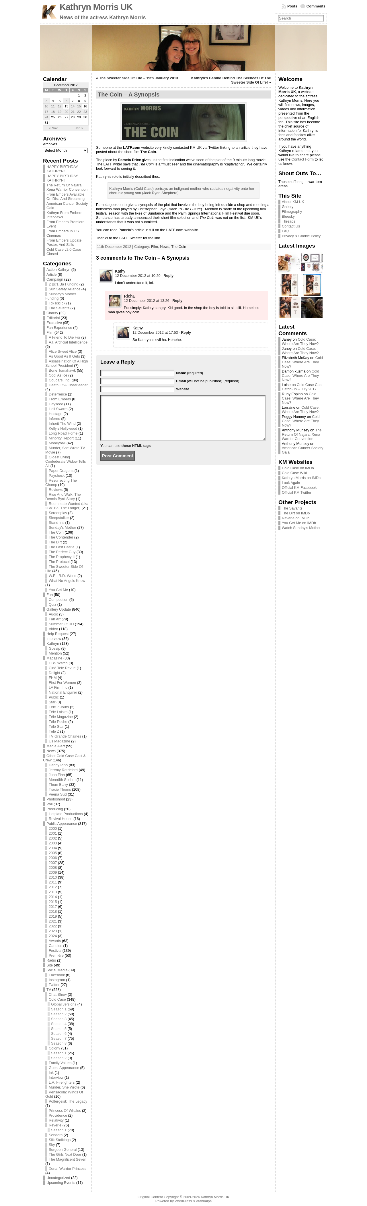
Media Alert (55, 746)
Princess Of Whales (65, 1110)
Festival (55, 950)
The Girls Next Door (65, 1154)
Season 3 (59, 1019)
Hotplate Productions (66, 814)
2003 (53, 843)
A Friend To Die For (64, 337)
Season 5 (59, 1028)
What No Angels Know (67, 580)
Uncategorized (58, 1178)
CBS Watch (58, 663)
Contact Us (291, 226)
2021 (53, 921)
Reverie (55, 1125)
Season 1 (59, 1009)
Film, (155, 246)
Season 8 (59, 1043)
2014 (53, 897)
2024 (53, 936)
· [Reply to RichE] (176, 300)
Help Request (57, 634)
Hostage (56, 414)
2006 (53, 858)
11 (53, 106)
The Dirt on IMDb (296, 513)
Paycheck (57, 475)
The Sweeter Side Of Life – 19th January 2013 (138, 78)
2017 (53, 906)
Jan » (79, 128)
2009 (53, 872)
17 (46, 111)
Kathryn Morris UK (96, 7)
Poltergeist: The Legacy (68, 1101)
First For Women (62, 682)
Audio (53, 614)
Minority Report (61, 438)
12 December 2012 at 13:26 (146, 300)
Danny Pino (58, 765)
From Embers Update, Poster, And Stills (64, 242)
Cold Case (57, 999)
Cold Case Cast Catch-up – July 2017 (302, 387)
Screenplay (58, 513)
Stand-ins (56, 522)
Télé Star (56, 726)
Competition (58, 599)
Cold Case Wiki (294, 473)
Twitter (54, 985)
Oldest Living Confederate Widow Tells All (65, 461)
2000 (53, 828)
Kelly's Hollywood (63, 428)
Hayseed (56, 404)
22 (79, 111)
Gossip (54, 648)
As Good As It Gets (64, 356)
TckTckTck (57, 303)
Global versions (63, 1004)
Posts (292, 6)
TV (48, 989)
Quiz (52, 604)
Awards (55, 941)
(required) (189, 373)
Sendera (56, 1135)
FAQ (285, 231)
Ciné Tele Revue (62, 668)
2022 (53, 926)
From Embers (60, 399)
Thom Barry (58, 784)
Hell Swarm (58, 409)
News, (165, 246)
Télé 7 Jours (59, 707)
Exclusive (54, 323)
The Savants (59, 308)
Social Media (56, 970)
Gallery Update (58, 609)
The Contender (61, 537)
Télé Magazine (61, 717)
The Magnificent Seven (67, 1159)
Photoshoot (55, 799)
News (51, 751)
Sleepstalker (59, 518)
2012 (53, 887)
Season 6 (59, 1033)
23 (85, 111)
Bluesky (288, 216)
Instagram (57, 980)
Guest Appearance (64, 1068)
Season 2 (59, 1014)
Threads (288, 221)
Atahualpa (204, 1201)
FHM (53, 678)
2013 (53, 892)
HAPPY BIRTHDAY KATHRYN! (62, 169)
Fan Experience (59, 327)
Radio (51, 960)
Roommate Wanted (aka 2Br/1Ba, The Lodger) (66, 505)
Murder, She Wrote (64, 1087)
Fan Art (54, 619)
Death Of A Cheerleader (68, 385)
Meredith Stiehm (62, 779)
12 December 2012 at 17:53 (155, 332)
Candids (55, 945)
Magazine (54, 658)
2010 (53, 877)
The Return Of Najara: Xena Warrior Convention (66, 187)
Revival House (61, 819)
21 (73, 111)
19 (60, 111)
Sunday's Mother (62, 527)
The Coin (56, 532)
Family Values (60, 1063)
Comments (316, 6)
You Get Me (58, 590)
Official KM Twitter (296, 492)
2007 (53, 862)
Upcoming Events (60, 1182)
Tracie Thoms (60, 789)
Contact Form (303, 159)
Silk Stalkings (60, 1140)
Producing (54, 809)
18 (53, 111)
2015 (53, 902)
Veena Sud (58, 794)
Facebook (57, 975)
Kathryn (52, 643)
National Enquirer (63, 692)
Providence (58, 1115)
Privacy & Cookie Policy (301, 236)
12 (60, 106)
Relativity (56, 1120)
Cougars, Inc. (60, 380)
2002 (53, 838)
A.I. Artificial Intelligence (68, 342)
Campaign (54, 279)
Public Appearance (61, 823)
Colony (54, 1048)
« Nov (53, 128)
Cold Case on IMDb (298, 468)
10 (46, 106)
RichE (129, 296)
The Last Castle (62, 547)
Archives (50, 144)
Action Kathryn (58, 269)
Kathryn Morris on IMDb (301, 478)
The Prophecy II (62, 557)
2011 (53, 882)
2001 (53, 833)
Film (49, 332)
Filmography (292, 211)
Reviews (56, 489)
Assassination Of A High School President (66, 363)
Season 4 (59, 1024)
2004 (53, 848)
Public (54, 697)
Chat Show (58, 994)
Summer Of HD (61, 624)
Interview (53, 638)
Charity (52, 313)
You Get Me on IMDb (299, 523)
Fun (49, 595)
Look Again (291, 483)
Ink (51, 1072)
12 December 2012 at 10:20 (138, 275)
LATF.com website (182, 230)
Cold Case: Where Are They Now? (300, 341)
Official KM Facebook (299, 487)
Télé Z (54, 731)
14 (73, 106)
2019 (53, 916)
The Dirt (55, 542)
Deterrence (58, 394)
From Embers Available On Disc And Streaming (65, 196)
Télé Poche (58, 721)
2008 (53, 867)
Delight (54, 673)
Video (53, 629)
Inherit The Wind (62, 423)
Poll (49, 804)
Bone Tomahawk (62, 370)
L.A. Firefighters (62, 1082)
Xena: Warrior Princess (67, 1168)
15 (79, 106)
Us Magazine (59, 741)
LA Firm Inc (58, 687)
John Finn (57, 775)
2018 (53, 911)
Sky (52, 1145)
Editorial (53, 318)
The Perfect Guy (62, 552)
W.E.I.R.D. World (62, 576)
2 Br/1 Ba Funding (63, 284)
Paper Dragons (61, 470)
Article (51, 274)
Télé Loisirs (58, 712)
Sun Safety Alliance (64, 289)
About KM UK (293, 202)
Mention (55, 653)
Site (49, 965)
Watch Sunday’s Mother (301, 528)
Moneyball (57, 443)
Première (56, 955)
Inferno (54, 418)
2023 (53, 931)
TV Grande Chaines (65, 736)
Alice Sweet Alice (63, 351)
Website (182, 389)
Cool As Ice (58, 375)
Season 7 (59, 1038)
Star (52, 702)
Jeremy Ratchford (63, 770)
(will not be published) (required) (207, 381)
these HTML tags (136, 454)
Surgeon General (63, 1149)
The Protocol (59, 561)
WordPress (183, 1201)
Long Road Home (63, 433)
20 (66, 111)
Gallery (288, 206)
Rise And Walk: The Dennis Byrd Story (63, 496)
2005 (53, 853)
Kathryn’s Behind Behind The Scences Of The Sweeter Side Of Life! (231, 80)
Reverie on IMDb (295, 518)
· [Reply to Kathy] (167, 275)
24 (46, 117)
